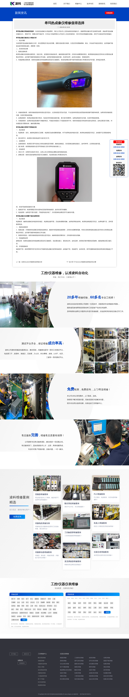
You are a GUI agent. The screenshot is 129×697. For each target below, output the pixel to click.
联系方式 (26, 654)
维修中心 (78, 4)
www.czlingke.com (68, 694)
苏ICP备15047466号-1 (85, 694)
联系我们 (113, 4)
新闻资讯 (102, 4)
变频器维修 (41, 660)
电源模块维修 (42, 685)
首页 (55, 4)
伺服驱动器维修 (42, 663)
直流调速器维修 (42, 670)
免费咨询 (17, 516)
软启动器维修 (42, 682)
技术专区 (90, 4)
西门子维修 (41, 679)
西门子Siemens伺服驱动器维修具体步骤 (83, 262)
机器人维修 (41, 667)
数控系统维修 (42, 657)
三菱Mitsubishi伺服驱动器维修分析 (31, 262)
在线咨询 (21, 663)
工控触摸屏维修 (42, 676)
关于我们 (66, 4)
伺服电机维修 (42, 673)
